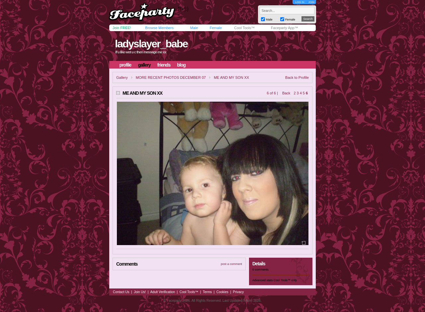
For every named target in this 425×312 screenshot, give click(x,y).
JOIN (311, 2)
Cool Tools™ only (285, 280)
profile (125, 65)
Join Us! (140, 292)
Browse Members (159, 28)
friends (164, 65)
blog (181, 65)
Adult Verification (162, 292)
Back (286, 93)
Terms (207, 292)
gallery (144, 65)
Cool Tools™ (244, 28)
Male (194, 28)
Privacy (238, 292)
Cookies (222, 292)
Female (216, 28)
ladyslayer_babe (151, 44)
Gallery (122, 77)
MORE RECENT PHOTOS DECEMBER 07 (171, 77)
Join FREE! (122, 28)
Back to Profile (297, 77)
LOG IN (299, 2)
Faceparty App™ (284, 28)
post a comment (231, 264)
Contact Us (121, 292)
